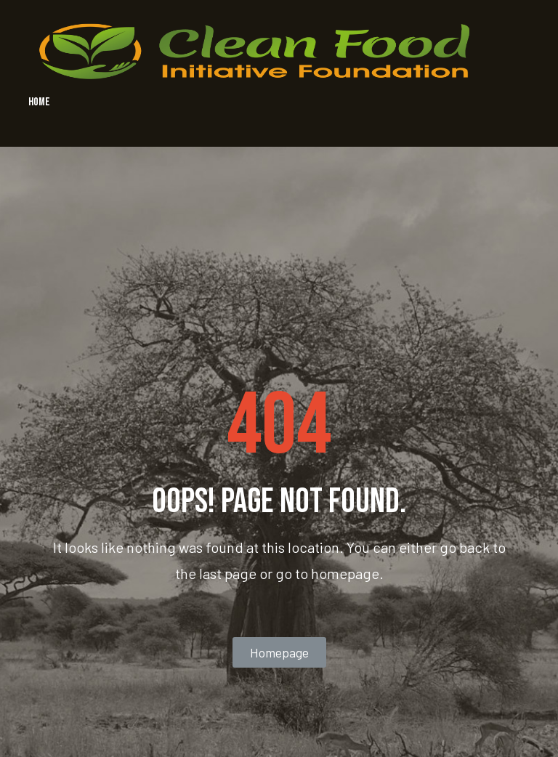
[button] (279, 652)
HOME (39, 102)
